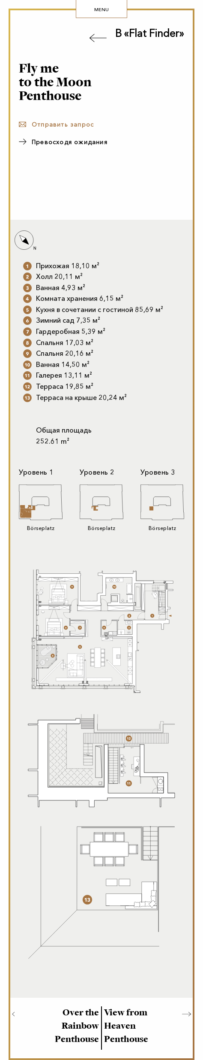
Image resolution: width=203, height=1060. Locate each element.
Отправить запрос (63, 124)
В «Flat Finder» (149, 33)
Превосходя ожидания (69, 142)
